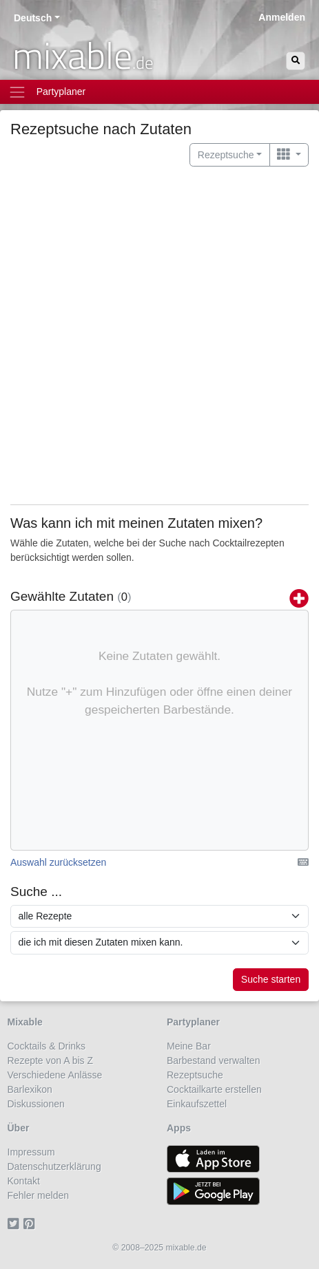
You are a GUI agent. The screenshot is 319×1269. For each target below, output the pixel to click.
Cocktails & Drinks (47, 1046)
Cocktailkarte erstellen (214, 1089)
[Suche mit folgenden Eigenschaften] (159, 943)
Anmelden (281, 17)
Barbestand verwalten (213, 1060)
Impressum (31, 1152)
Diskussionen (36, 1103)
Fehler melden (39, 1195)
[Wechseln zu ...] (289, 155)
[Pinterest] (31, 1224)
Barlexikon (30, 1089)
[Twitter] (15, 1224)
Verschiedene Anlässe (55, 1074)
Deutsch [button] (33, 17)
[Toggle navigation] (159, 92)
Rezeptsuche (195, 1074)
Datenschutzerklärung (54, 1166)
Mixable (25, 1021)
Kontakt (24, 1180)
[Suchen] (295, 61)
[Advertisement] (159, 335)
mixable (83, 55)
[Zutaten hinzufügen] (299, 599)
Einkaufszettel (197, 1103)
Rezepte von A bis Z (51, 1060)
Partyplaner (193, 1021)
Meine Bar (189, 1046)
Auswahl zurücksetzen (58, 862)
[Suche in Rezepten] (159, 916)
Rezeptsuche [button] (226, 154)
